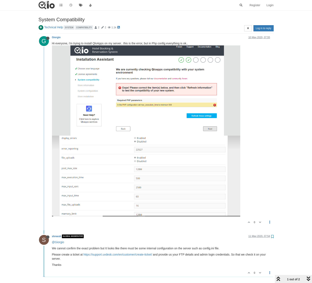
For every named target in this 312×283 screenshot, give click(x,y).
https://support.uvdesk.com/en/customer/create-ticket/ (118, 254)
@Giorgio (58, 242)
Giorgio (56, 37)
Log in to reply (263, 28)
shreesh (56, 236)
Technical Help (53, 27)
